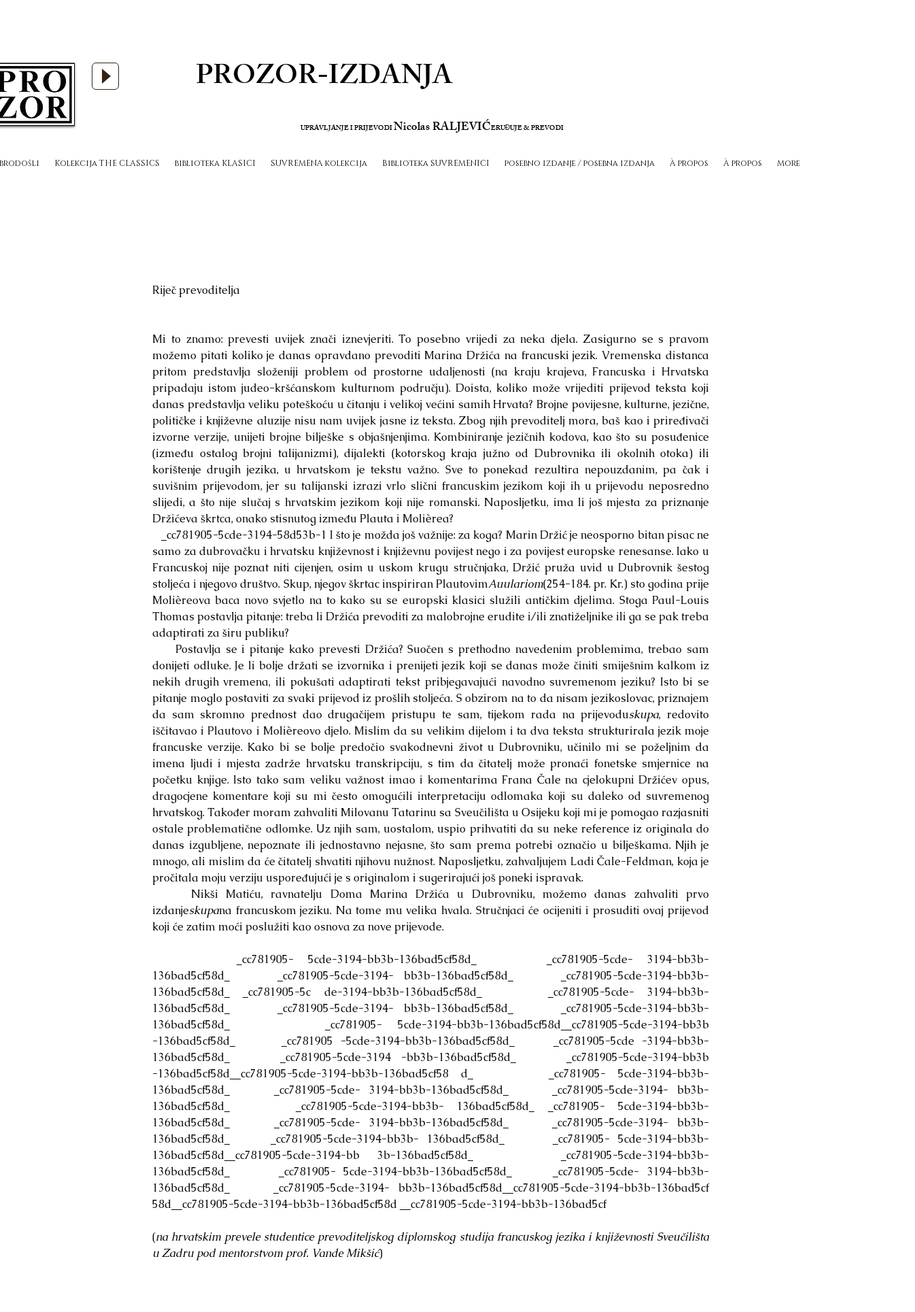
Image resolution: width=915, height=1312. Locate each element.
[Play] (105, 76)
